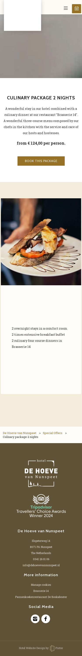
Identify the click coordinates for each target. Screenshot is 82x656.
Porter (56, 648)
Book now (77, 8)
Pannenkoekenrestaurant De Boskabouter (41, 597)
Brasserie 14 (41, 591)
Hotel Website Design (32, 648)
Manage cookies (41, 584)
